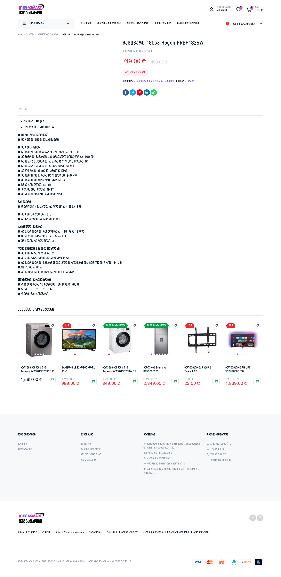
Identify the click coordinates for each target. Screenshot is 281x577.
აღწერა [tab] (23, 110)
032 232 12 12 (218, 455)
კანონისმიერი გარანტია (158, 453)
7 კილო (33, 533)
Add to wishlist (52, 325)
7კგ (58, 533)
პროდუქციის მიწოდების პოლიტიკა (164, 464)
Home (20, 35)
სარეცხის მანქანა (178, 533)
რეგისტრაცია (25, 450)
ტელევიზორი (201, 533)
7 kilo (21, 533)
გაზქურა (112, 533)
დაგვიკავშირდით (188, 24)
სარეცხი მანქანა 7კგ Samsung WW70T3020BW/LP (119, 370)
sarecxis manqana (74, 533)
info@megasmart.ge (220, 460)
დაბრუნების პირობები (156, 459)
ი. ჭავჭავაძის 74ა (220, 444)
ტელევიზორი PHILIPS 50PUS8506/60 (238, 370)
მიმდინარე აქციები (109, 24)
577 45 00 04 (217, 450)
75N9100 (47, 533)
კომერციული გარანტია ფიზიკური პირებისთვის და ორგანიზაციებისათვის (171, 446)
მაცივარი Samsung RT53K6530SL (154, 370)
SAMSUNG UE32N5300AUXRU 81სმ (78, 370)
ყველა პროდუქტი (138, 24)
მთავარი (86, 24)
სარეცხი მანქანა (153, 533)
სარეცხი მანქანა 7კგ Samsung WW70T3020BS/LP (37, 370)
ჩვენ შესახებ (163, 24)
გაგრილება (96, 533)
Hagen (191, 82)
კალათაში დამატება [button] (52, 380)
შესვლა (22, 444)
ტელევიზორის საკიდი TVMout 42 (197, 370)
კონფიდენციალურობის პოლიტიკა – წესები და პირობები (171, 471)
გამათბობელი (130, 533)
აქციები (30, 35)
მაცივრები (143, 82)
